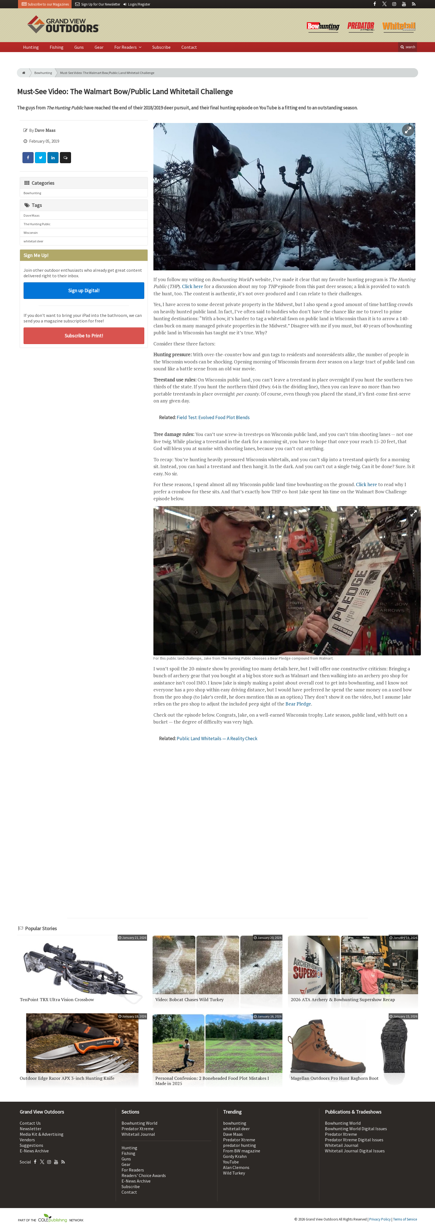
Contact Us (30, 1123)
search (407, 47)
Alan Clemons (236, 1167)
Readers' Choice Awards (144, 1175)
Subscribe (161, 47)
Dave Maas (31, 215)
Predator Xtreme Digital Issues (354, 1139)
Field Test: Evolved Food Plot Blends (213, 417)
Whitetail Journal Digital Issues (355, 1150)
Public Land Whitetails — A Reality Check (217, 738)
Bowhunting (43, 73)
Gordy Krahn (235, 1156)
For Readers (126, 47)
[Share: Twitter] (40, 157)
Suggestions (31, 1145)
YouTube (231, 1162)
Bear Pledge (298, 704)
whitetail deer (33, 241)
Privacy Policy (380, 1219)
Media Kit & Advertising (42, 1134)
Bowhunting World (139, 1123)
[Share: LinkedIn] (53, 157)
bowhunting (234, 1123)
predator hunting (239, 1145)
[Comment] (65, 157)
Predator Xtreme (138, 1128)
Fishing (57, 47)
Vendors (27, 1139)
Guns (79, 47)
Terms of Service (405, 1219)
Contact (189, 47)
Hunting (31, 47)
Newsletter (30, 1128)
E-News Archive (34, 1150)
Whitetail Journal (138, 1134)
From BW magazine (241, 1150)
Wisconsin (31, 232)
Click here (192, 286)
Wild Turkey (234, 1173)
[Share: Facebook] (28, 157)
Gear (99, 47)
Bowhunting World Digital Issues (356, 1128)
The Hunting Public (37, 224)
